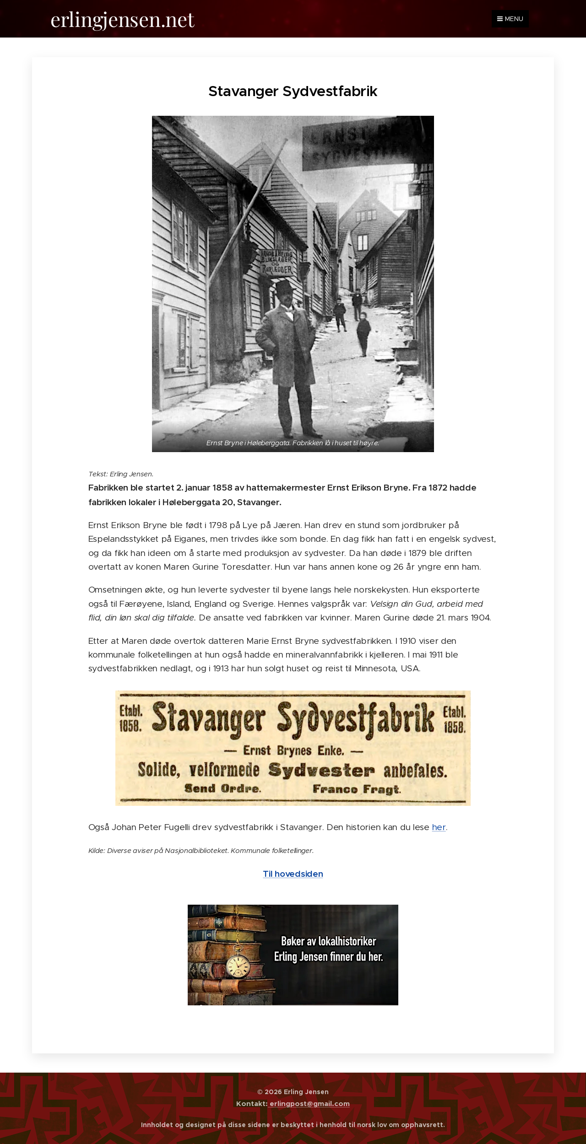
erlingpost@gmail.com (309, 1103)
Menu (510, 19)
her (439, 826)
